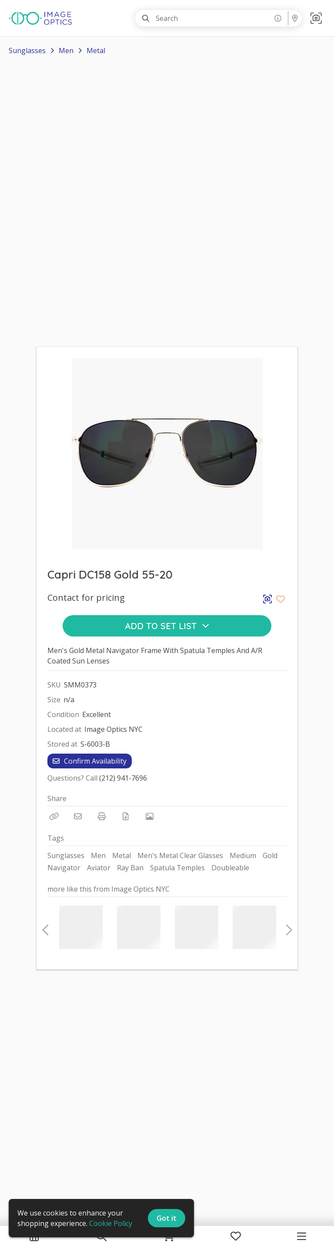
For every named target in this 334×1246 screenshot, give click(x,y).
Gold (270, 855)
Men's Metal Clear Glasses (180, 855)
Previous (45, 927)
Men (66, 50)
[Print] (101, 816)
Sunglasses (27, 50)
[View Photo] (149, 816)
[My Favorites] (235, 1236)
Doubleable (230, 867)
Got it (167, 1218)
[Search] (146, 18)
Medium (243, 855)
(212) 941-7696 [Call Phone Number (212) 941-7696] (123, 778)
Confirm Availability (90, 761)
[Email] (77, 816)
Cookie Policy (110, 1223)
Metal (96, 50)
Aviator (98, 867)
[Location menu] (294, 18)
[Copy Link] (53, 816)
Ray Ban (130, 867)
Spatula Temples (177, 867)
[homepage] (42, 18)
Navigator (63, 867)
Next (286, 927)
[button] (316, 18)
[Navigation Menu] (301, 1236)
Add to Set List (167, 625)
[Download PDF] (125, 816)
